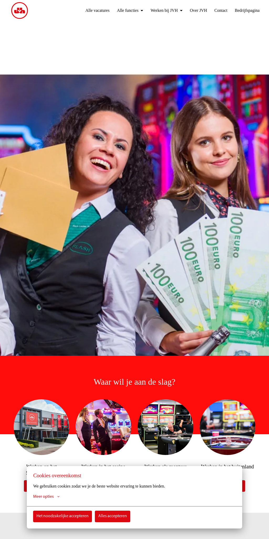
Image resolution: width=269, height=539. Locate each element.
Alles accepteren (112, 516)
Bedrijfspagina (246, 10)
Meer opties (46, 497)
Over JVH (194, 10)
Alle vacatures (88, 10)
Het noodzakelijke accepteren (63, 516)
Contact (218, 10)
